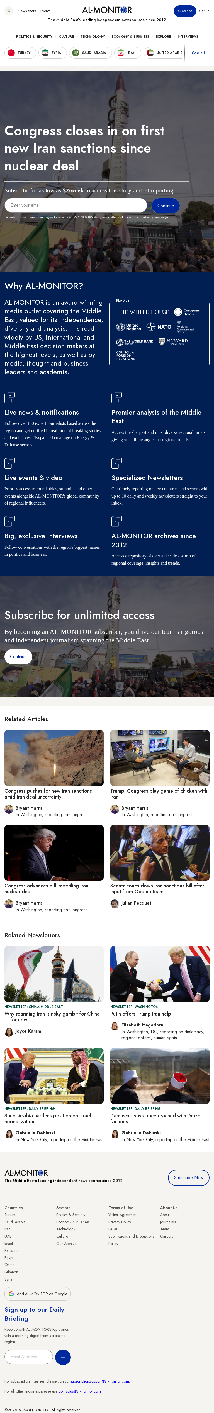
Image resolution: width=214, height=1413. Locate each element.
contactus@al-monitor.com (80, 1391)
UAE (7, 1236)
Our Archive (66, 1243)
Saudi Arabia (14, 1222)
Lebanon (11, 1272)
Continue (18, 656)
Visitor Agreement (122, 1214)
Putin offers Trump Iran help (140, 1014)
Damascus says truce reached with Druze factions (155, 1118)
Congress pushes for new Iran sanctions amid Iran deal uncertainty (48, 794)
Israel (8, 1243)
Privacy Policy (119, 1222)
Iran (7, 1229)
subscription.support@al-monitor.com (99, 1381)
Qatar (9, 1265)
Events (45, 11)
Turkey (9, 1214)
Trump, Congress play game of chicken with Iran (158, 794)
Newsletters (27, 11)
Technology (93, 36)
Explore (163, 36)
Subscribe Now (188, 1177)
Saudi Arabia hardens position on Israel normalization (47, 1118)
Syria (8, 1279)
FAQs (112, 1229)
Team (164, 1229)
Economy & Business (130, 36)
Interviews (188, 36)
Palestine (11, 1250)
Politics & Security (34, 36)
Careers (166, 1236)
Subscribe (185, 10)
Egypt (8, 1258)
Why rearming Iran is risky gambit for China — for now (52, 1017)
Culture (66, 36)
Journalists (168, 1222)
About (165, 1214)
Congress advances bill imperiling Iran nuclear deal (46, 889)
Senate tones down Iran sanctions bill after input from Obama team (157, 889)
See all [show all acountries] (198, 53)
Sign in (204, 10)
